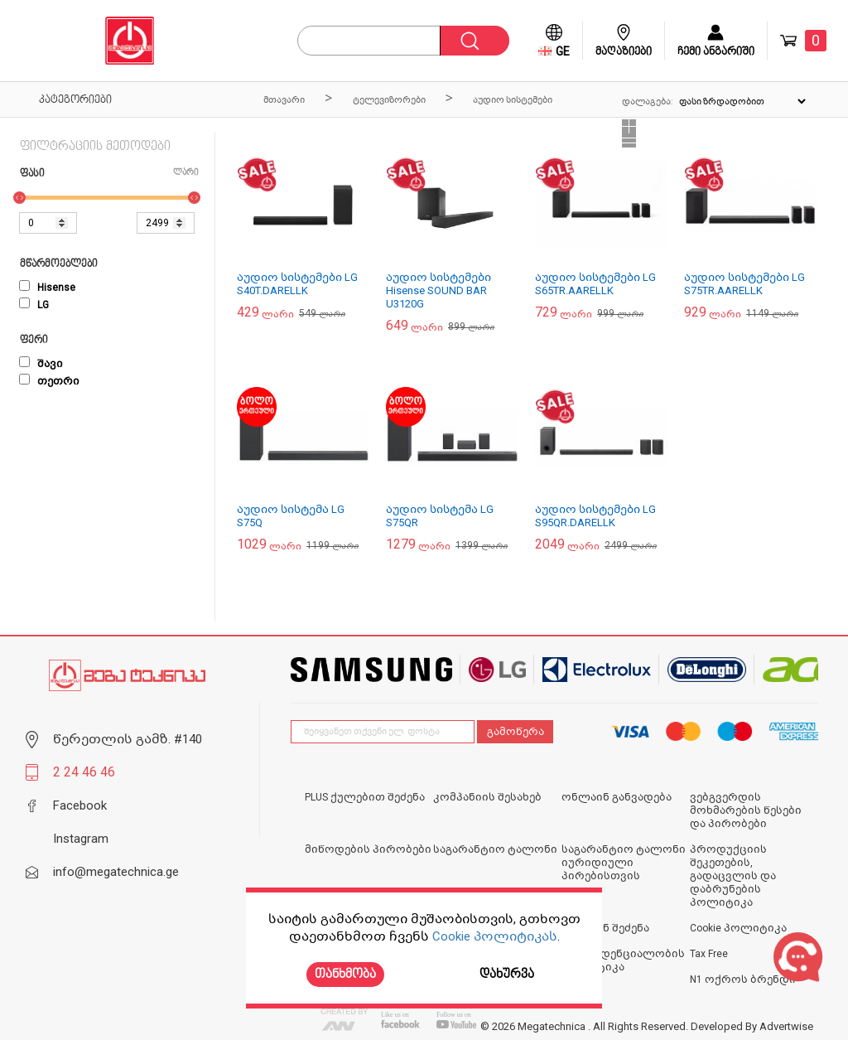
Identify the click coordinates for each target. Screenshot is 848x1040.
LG (34, 305)
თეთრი (49, 381)
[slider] (19, 197)
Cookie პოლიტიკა (738, 928)
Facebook (80, 805)
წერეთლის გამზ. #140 (127, 739)
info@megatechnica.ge (116, 871)
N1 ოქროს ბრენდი (743, 979)
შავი (41, 364)
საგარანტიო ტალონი (495, 849)
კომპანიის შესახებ (487, 797)
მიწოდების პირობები (368, 849)
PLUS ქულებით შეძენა (365, 797)
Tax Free (709, 954)
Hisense (47, 287)
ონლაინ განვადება (616, 797)
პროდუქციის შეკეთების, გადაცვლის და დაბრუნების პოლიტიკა (733, 876)
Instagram (80, 838)
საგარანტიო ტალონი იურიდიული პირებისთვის (623, 863)
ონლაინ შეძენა (605, 928)
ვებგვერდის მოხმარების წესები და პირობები (746, 810)
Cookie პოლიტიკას (494, 936)
